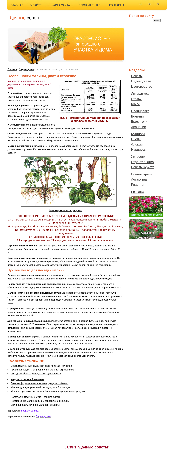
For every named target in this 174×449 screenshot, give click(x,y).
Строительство (142, 162)
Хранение (138, 127)
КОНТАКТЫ (116, 5)
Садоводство (26, 69)
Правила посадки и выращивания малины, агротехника (42, 369)
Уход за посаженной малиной (27, 379)
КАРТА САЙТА (61, 5)
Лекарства (139, 179)
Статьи (136, 99)
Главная (12, 69)
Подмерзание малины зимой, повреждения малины (40, 401)
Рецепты (137, 184)
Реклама (137, 192)
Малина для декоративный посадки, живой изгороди (40, 387)
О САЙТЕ (36, 5)
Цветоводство (141, 86)
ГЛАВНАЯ (17, 5)
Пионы (136, 139)
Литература (140, 93)
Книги (135, 104)
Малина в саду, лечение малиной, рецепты (35, 404)
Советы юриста (142, 167)
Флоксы (137, 144)
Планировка (140, 111)
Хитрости (138, 156)
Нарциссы (138, 149)
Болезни (137, 116)
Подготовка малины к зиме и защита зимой (35, 397)
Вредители (139, 121)
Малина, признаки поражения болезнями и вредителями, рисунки (48, 391)
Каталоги (138, 134)
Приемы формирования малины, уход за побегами (39, 383)
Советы (136, 76)
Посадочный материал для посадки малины (36, 373)
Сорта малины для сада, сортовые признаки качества (41, 365)
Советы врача (141, 174)
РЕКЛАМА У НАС (89, 5)
